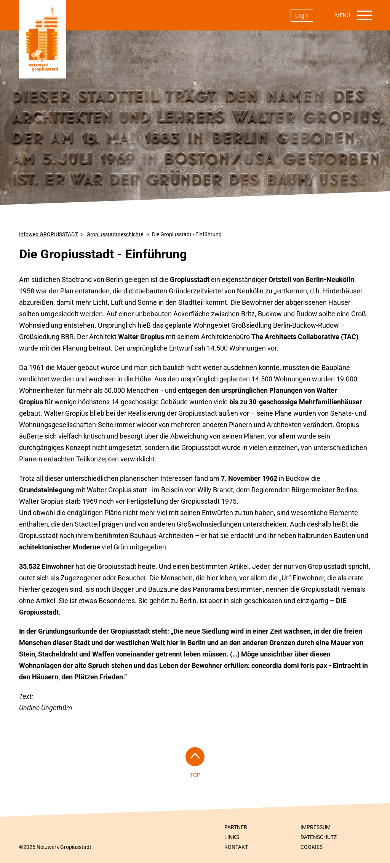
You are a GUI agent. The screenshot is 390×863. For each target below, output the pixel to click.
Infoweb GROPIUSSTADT (48, 234)
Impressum (315, 827)
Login (301, 16)
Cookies (311, 847)
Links (231, 837)
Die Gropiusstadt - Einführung (187, 234)
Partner (235, 827)
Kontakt (236, 847)
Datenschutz (318, 837)
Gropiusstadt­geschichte (114, 234)
